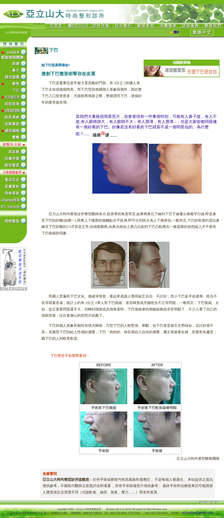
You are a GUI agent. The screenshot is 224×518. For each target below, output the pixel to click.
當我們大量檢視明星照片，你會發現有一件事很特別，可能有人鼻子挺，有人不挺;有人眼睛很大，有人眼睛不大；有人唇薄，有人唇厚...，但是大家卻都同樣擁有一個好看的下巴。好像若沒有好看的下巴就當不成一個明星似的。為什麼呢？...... (146, 125)
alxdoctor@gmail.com (197, 512)
